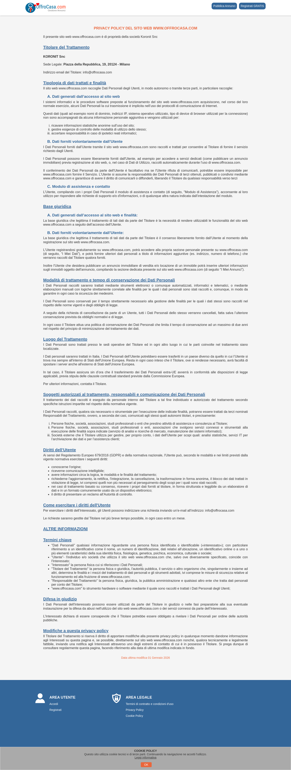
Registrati (56, 709)
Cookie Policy (134, 715)
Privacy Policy (135, 709)
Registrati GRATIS (252, 6)
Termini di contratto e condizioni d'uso (150, 704)
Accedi (54, 704)
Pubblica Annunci (224, 6)
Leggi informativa (146, 757)
